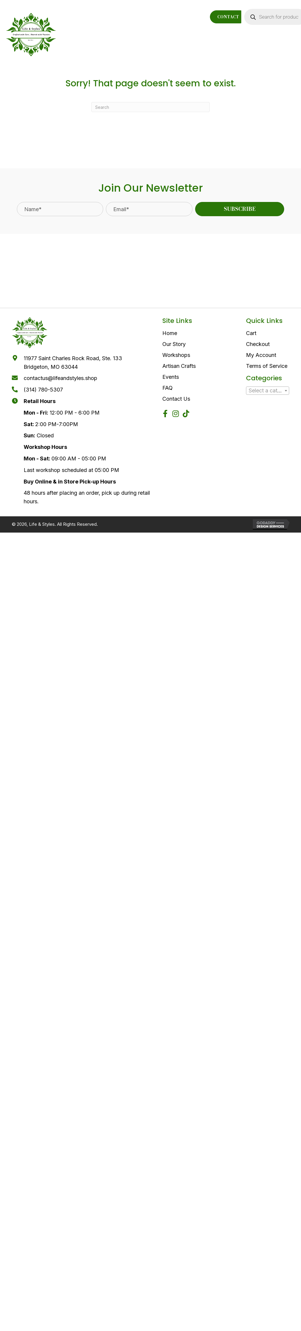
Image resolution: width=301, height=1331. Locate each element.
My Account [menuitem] (261, 355)
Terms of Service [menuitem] (266, 366)
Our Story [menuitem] (174, 344)
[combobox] (267, 390)
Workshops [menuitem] (176, 355)
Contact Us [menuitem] (176, 399)
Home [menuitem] (169, 333)
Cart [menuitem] (251, 333)
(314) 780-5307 (43, 389)
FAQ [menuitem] (167, 388)
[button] (239, 209)
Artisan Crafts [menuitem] (179, 366)
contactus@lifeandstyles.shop (60, 378)
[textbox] (267, 390)
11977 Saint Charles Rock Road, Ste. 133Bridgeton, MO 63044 (73, 362)
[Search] (150, 107)
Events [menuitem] (170, 377)
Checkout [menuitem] (258, 344)
